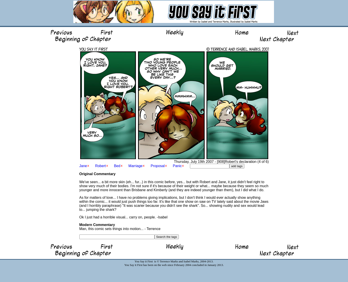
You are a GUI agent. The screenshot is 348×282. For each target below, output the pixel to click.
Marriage (135, 166)
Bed (117, 166)
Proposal (158, 166)
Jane (83, 166)
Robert (100, 166)
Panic (177, 166)
